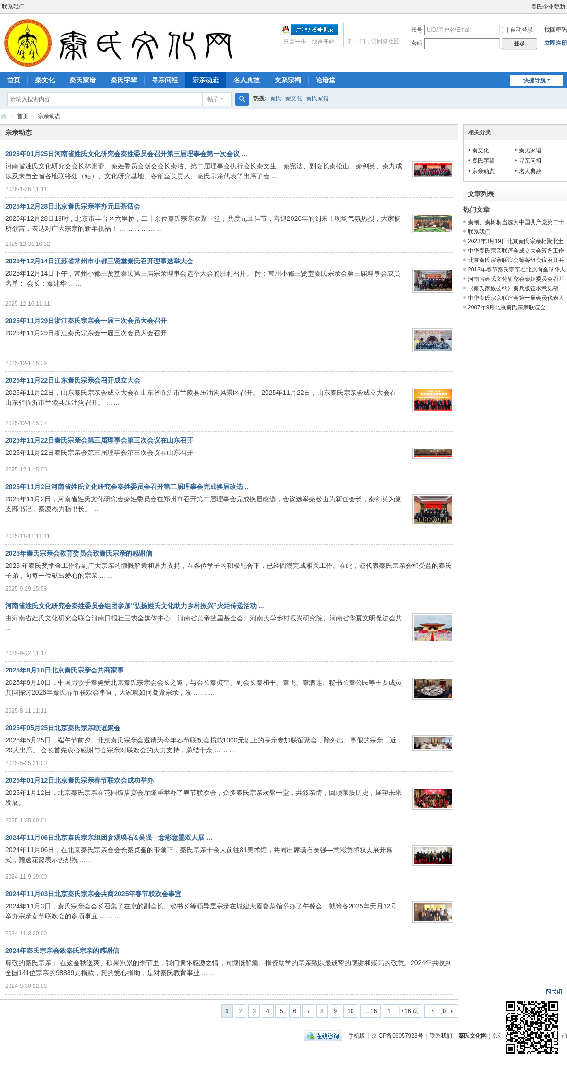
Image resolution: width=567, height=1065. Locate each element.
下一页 (438, 1011)
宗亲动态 (205, 80)
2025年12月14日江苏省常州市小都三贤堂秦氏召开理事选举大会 (99, 261)
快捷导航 (534, 80)
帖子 (213, 99)
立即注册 (555, 43)
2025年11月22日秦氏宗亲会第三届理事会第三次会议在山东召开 (99, 440)
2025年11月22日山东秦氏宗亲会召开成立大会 (72, 380)
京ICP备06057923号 (397, 1035)
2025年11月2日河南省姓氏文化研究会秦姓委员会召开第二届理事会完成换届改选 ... (127, 486)
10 (350, 1011)
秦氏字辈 (124, 80)
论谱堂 (325, 80)
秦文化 (45, 80)
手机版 (356, 1035)
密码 (416, 43)
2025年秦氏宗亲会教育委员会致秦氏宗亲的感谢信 (78, 553)
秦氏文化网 (4, 116)
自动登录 (517, 29)
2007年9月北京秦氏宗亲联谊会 (507, 307)
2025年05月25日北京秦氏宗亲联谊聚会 (62, 728)
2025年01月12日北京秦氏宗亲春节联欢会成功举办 (79, 780)
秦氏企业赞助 (548, 6)
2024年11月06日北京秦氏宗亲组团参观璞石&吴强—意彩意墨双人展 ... (108, 837)
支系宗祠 (288, 80)
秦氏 (276, 98)
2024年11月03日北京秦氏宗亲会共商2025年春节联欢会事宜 (93, 894)
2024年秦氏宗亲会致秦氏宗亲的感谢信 (62, 950)
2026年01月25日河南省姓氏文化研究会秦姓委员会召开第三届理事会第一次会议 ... (126, 153)
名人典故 (246, 80)
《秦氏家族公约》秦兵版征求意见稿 (513, 288)
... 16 (370, 1011)
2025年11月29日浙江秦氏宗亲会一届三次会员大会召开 (86, 320)
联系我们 (13, 6)
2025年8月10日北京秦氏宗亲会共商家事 (64, 670)
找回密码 (555, 29)
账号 (416, 29)
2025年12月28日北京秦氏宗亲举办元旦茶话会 (72, 206)
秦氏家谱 (82, 80)
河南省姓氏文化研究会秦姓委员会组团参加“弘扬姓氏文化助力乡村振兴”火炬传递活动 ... (134, 606)
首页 (13, 80)
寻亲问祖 (165, 80)
